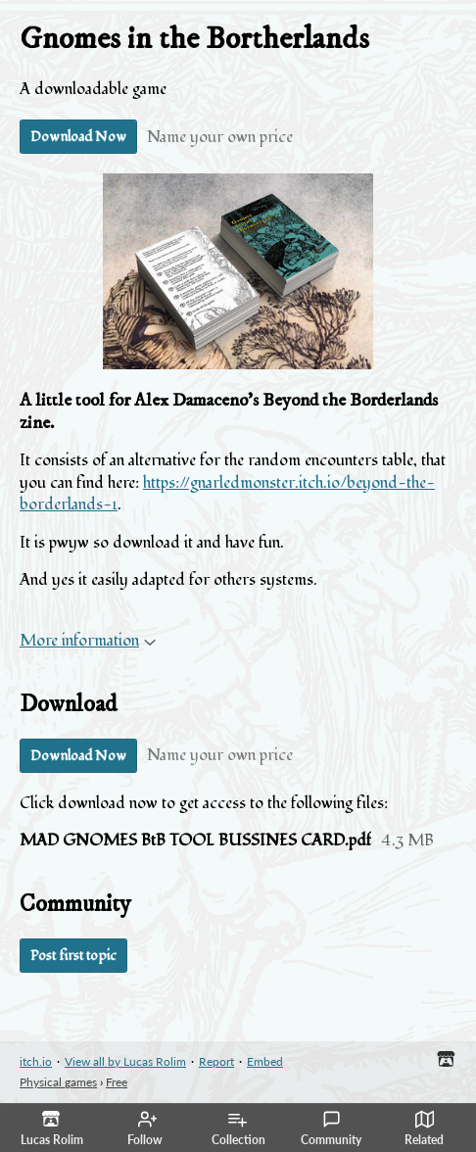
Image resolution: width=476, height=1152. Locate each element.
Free (116, 1082)
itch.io (36, 1061)
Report (216, 1061)
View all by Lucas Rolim (125, 1061)
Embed (265, 1061)
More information (88, 640)
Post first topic (73, 955)
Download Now (78, 136)
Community (331, 1128)
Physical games (58, 1082)
